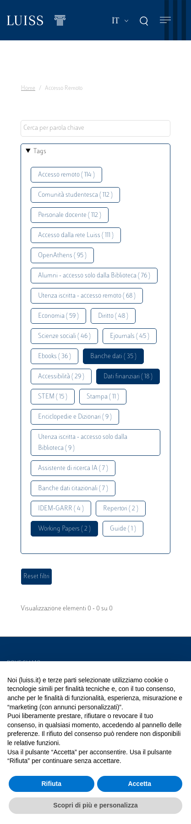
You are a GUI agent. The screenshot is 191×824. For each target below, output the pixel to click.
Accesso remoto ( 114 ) (66, 174)
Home (28, 88)
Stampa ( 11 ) (103, 396)
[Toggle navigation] (165, 20)
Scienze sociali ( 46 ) (64, 336)
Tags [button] (39, 151)
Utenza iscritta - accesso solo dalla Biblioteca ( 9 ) (82, 443)
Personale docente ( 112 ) (69, 215)
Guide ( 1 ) (123, 528)
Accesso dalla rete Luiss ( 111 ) (76, 235)
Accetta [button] (139, 783)
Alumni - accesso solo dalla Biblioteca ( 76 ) (94, 275)
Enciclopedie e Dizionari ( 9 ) (75, 417)
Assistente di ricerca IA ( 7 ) (73, 468)
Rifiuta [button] (51, 783)
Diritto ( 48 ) (113, 316)
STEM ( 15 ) (52, 396)
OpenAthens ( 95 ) (62, 255)
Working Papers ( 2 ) (64, 528)
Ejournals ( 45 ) (129, 336)
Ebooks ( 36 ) (54, 356)
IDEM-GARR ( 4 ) (61, 508)
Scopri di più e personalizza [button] (95, 805)
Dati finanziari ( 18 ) (128, 376)
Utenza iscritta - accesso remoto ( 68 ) (87, 296)
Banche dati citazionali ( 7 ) (73, 488)
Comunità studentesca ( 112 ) (75, 195)
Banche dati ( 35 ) (113, 356)
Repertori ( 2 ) (120, 508)
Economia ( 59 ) (58, 316)
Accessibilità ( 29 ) (61, 376)
